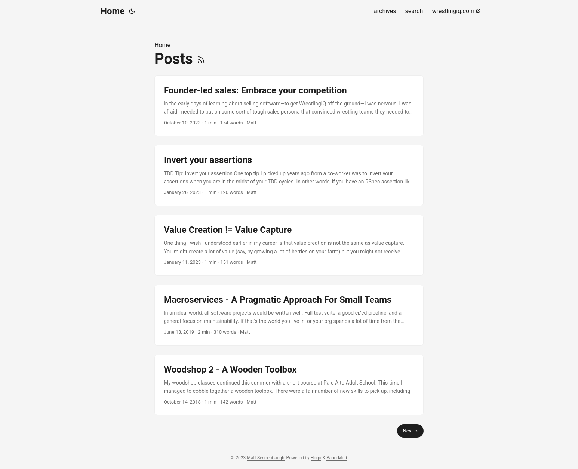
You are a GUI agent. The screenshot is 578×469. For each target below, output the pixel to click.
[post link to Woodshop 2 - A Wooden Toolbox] (289, 385)
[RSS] (201, 59)
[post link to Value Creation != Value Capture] (289, 245)
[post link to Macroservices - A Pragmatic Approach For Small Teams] (289, 315)
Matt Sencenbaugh (265, 457)
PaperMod (336, 457)
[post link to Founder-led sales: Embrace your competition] (289, 106)
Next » (410, 430)
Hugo (316, 457)
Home (112, 11)
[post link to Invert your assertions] (289, 175)
